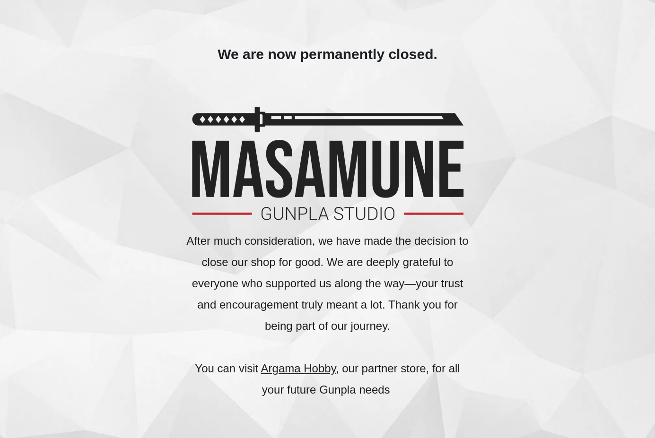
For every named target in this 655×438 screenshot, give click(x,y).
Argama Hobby (298, 368)
